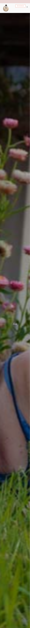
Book (20, 6)
